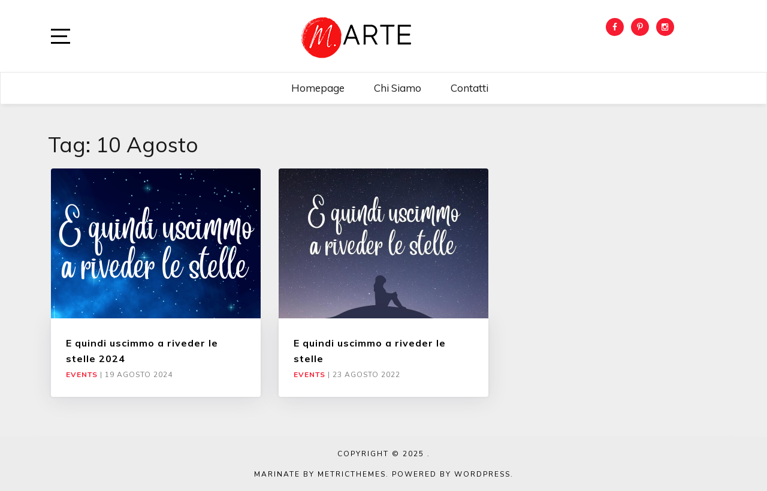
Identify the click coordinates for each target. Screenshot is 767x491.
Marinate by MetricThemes (320, 474)
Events (82, 374)
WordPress (482, 474)
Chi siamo (397, 88)
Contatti (469, 88)
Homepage (318, 88)
